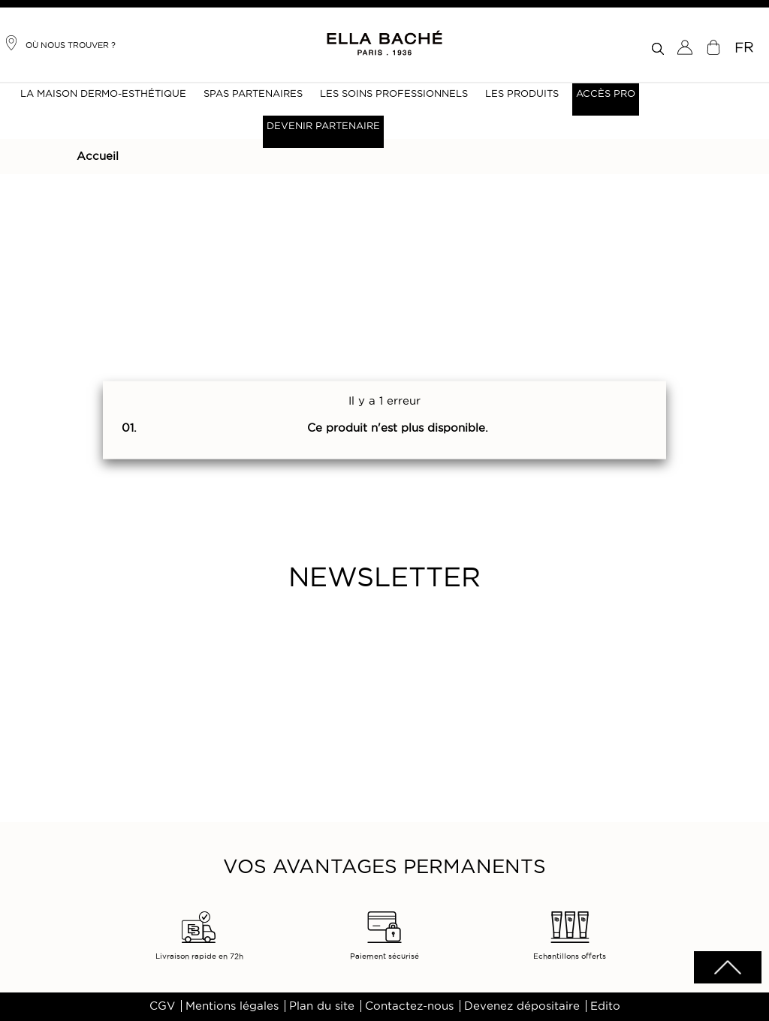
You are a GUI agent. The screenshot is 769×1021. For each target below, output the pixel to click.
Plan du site (321, 1006)
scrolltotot (727, 967)
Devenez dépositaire (522, 1006)
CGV (162, 1006)
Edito (605, 1006)
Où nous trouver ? (60, 42)
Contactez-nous (409, 1006)
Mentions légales (232, 1006)
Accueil (98, 156)
